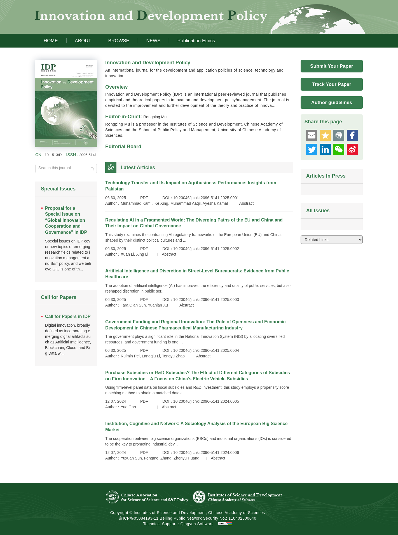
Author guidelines (331, 102)
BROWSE (118, 40)
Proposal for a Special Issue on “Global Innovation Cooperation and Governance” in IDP (66, 220)
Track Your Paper (331, 84)
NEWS (153, 40)
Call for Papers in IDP (68, 316)
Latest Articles (138, 167)
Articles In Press (326, 176)
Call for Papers (58, 297)
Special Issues (58, 189)
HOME (51, 40)
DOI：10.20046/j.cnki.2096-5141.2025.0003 (200, 299)
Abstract (246, 203)
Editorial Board (123, 146)
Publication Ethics (196, 40)
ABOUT (83, 40)
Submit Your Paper (331, 66)
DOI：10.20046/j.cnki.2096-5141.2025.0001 (200, 197)
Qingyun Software (197, 524)
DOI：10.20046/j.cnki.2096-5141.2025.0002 (200, 248)
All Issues (318, 210)
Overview (116, 87)
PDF (144, 197)
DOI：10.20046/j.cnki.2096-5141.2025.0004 (200, 350)
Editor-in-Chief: (136, 116)
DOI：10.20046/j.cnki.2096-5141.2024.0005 (200, 401)
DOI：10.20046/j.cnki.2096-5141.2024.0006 (200, 452)
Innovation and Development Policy (147, 62)
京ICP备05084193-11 (138, 518)
